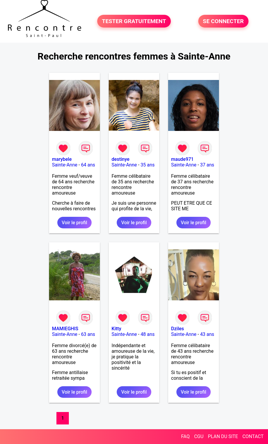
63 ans (88, 334)
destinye (120, 159)
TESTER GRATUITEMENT (134, 21)
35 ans (148, 165)
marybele (62, 159)
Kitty (116, 328)
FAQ (185, 436)
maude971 (182, 159)
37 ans (207, 165)
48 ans (148, 334)
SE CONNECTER (223, 21)
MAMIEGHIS (65, 328)
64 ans (88, 165)
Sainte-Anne (64, 165)
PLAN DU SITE (223, 436)
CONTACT (253, 436)
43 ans (207, 334)
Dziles (177, 328)
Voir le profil (74, 222)
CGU (199, 436)
